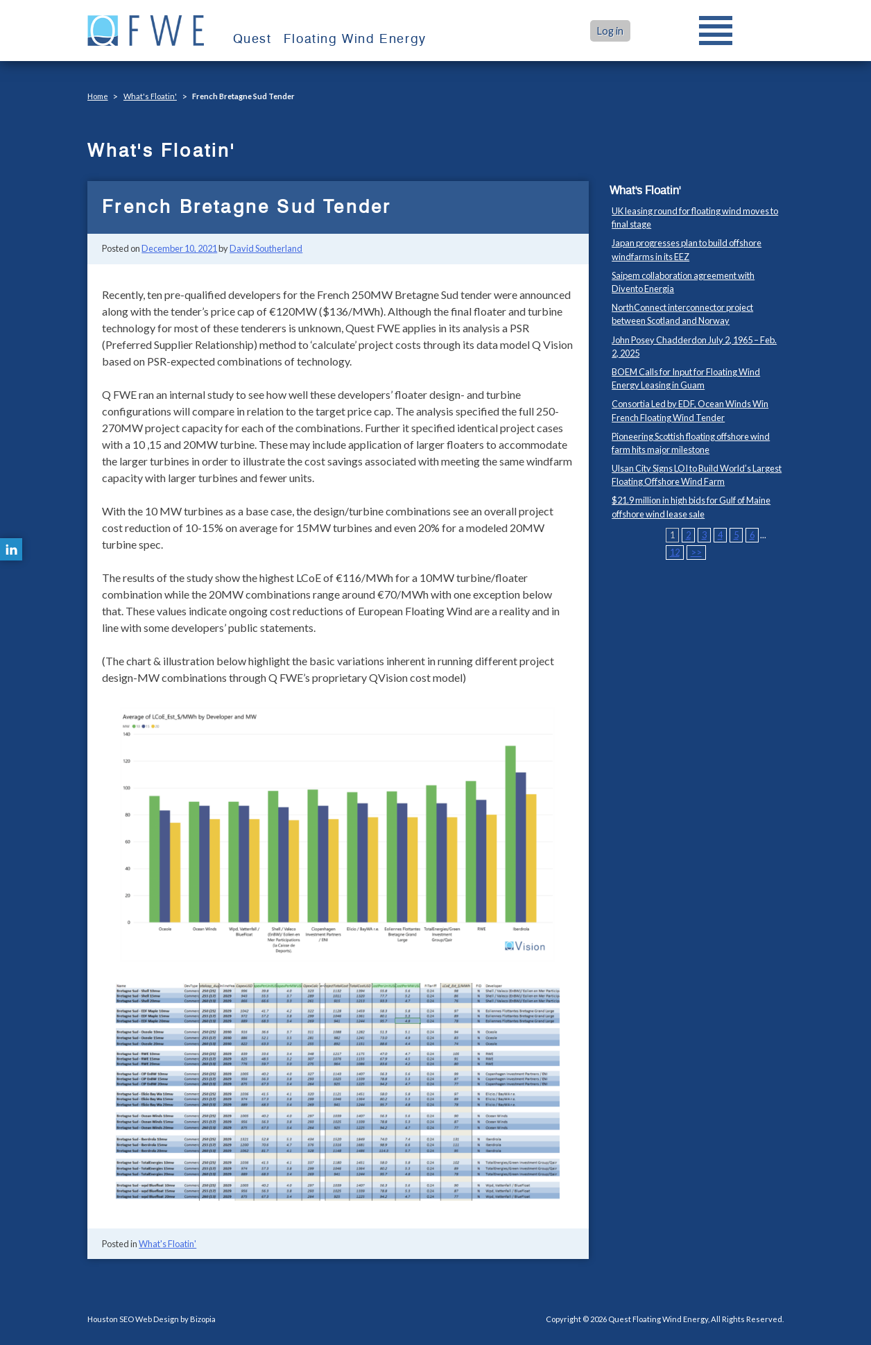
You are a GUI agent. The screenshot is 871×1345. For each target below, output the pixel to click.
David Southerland (266, 248)
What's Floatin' (150, 96)
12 (675, 552)
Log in (610, 31)
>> (696, 552)
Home (97, 96)
